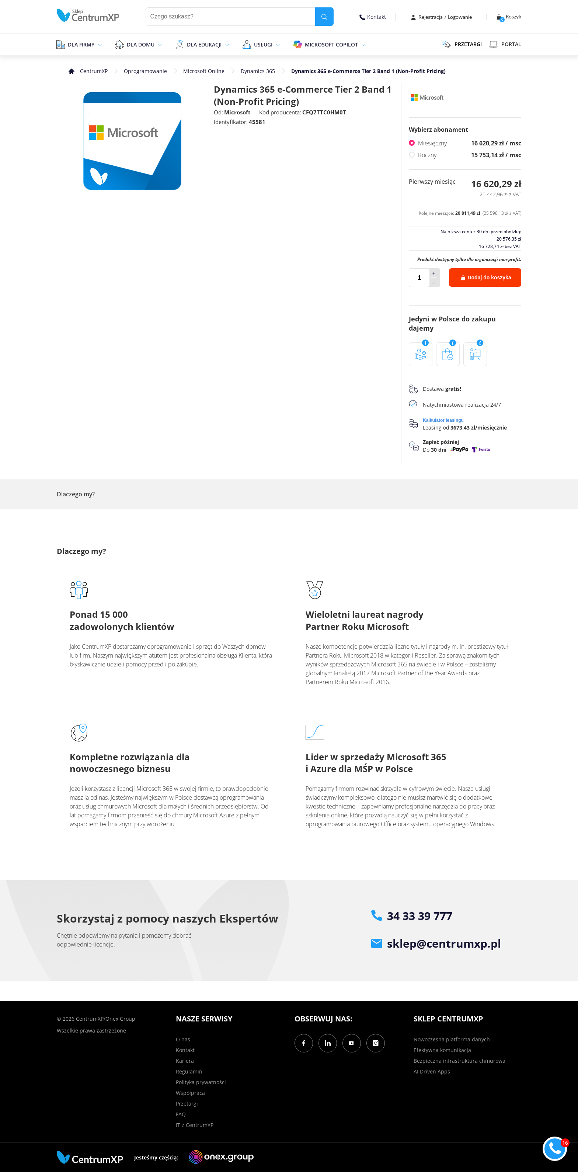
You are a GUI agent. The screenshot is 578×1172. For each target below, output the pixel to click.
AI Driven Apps (432, 1071)
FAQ (181, 1114)
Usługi (263, 44)
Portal (505, 44)
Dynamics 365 (258, 71)
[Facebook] (304, 1043)
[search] (324, 16)
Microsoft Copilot (331, 44)
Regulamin (189, 1071)
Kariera (185, 1060)
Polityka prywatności (201, 1082)
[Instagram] (375, 1043)
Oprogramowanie (145, 71)
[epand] (99, 44)
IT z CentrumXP (194, 1124)
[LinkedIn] (327, 1043)
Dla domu (140, 44)
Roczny (469, 155)
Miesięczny (469, 143)
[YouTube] (351, 1043)
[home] (88, 15)
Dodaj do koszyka (486, 277)
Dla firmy (81, 44)
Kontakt (372, 16)
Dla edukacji (204, 44)
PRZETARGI (462, 44)
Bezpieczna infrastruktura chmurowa (459, 1060)
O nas (183, 1039)
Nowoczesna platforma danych (452, 1039)
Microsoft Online (203, 71)
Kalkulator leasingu (443, 420)
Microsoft (237, 112)
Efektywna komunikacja (442, 1050)
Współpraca (190, 1092)
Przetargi (187, 1103)
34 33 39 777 (411, 915)
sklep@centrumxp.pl (436, 943)
